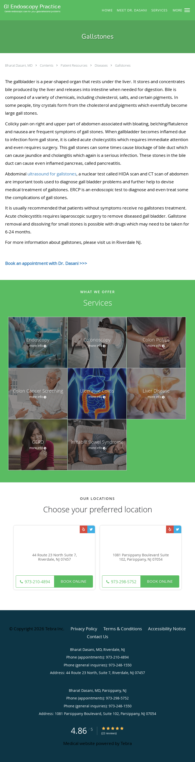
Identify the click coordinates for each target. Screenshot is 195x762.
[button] (187, 10)
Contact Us (97, 636)
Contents (47, 65)
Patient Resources (74, 65)
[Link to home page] (43, 8)
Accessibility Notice (167, 629)
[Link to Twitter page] (91, 529)
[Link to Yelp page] (83, 529)
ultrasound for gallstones (51, 174)
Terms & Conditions (122, 629)
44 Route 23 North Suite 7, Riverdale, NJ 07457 (54, 557)
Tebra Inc (54, 629)
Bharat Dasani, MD (19, 65)
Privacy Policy (84, 629)
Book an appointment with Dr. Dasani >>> (46, 263)
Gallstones (123, 65)
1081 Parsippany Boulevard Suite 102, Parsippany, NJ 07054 (141, 557)
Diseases (101, 65)
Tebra (126, 743)
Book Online (73, 581)
